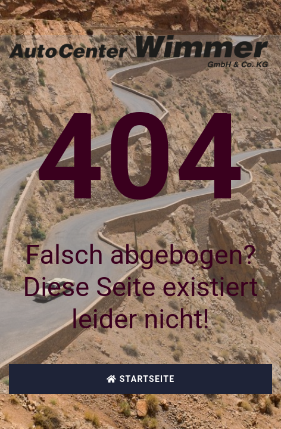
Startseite (141, 379)
